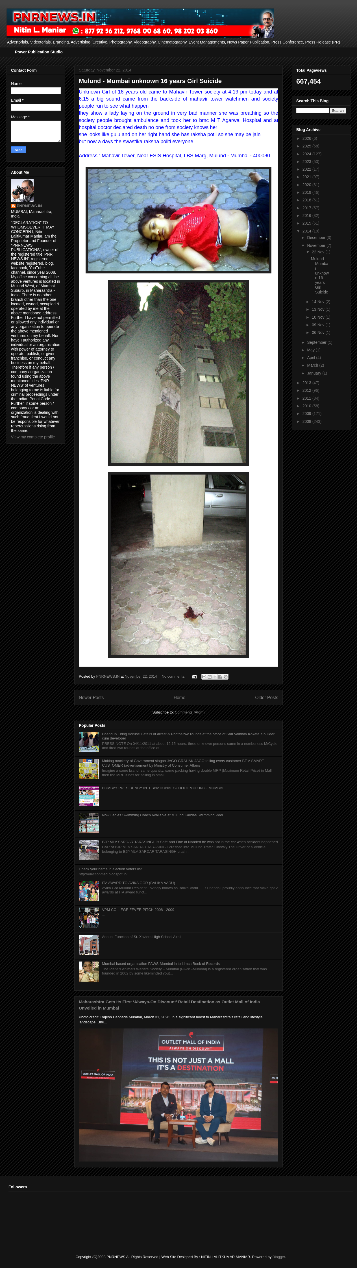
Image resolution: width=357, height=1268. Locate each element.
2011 (307, 398)
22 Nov (318, 252)
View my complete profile (33, 437)
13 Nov (318, 309)
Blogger (279, 1257)
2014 (307, 231)
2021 (307, 177)
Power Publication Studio (39, 52)
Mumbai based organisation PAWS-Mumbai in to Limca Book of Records (161, 964)
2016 (307, 215)
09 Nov (318, 325)
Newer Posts (91, 697)
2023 (307, 161)
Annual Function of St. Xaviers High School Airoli (141, 937)
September (317, 342)
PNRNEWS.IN (29, 206)
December (316, 237)
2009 (307, 413)
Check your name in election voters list (110, 869)
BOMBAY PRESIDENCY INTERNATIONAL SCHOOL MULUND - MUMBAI (162, 788)
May (311, 350)
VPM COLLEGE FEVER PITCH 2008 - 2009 (138, 910)
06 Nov (318, 332)
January (314, 373)
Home (180, 697)
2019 (307, 192)
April (311, 357)
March (313, 365)
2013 (307, 382)
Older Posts (266, 697)
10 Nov (318, 317)
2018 (307, 200)
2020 (307, 184)
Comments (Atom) (189, 712)
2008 (307, 421)
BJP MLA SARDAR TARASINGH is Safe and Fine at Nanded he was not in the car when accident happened (190, 842)
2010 (307, 406)
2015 (307, 223)
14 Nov (318, 301)
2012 (307, 390)
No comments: (174, 676)
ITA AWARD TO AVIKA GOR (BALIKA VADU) (138, 883)
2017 (307, 208)
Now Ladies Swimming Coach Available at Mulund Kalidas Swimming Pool (162, 815)
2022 (307, 169)
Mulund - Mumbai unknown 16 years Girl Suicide (150, 80)
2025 (307, 146)
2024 (307, 154)
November (316, 245)
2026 (307, 138)
